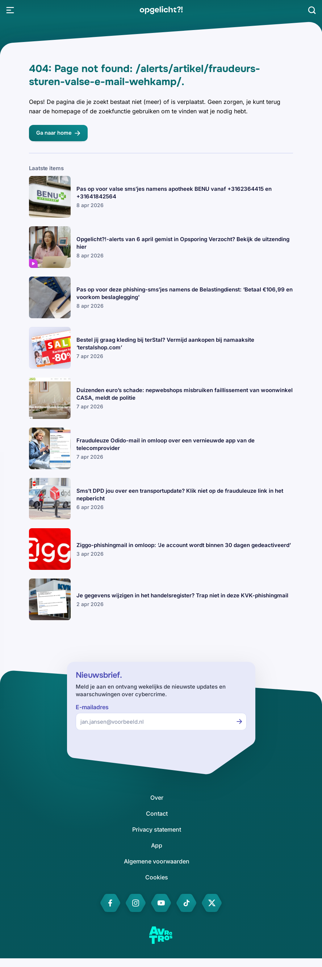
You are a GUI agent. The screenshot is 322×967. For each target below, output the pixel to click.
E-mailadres (92, 707)
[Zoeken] (312, 10)
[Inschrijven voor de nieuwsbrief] (239, 721)
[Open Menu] (10, 10)
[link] (161, 10)
